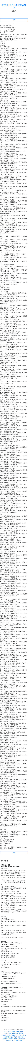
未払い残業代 (13, 1037)
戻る (14, 20)
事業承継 (20, 1037)
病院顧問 (8, 1040)
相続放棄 (4, 1035)
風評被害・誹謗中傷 (8, 1038)
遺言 (8, 1035)
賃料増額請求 (19, 1031)
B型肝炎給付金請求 (19, 1038)
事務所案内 (19, 1040)
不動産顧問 (15, 1033)
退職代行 (21, 1033)
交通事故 (13, 1035)
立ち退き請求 (7, 1033)
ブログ (13, 1040)
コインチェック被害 (9, 1031)
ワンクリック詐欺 (21, 1035)
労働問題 (6, 1037)
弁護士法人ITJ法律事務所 (14, 6)
